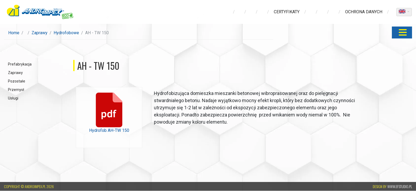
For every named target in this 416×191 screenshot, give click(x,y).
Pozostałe (16, 81)
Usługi (13, 98)
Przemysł (16, 90)
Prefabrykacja (20, 64)
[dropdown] (404, 12)
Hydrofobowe (66, 32)
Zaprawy (39, 32)
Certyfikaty (287, 11)
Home (13, 32)
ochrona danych (363, 11)
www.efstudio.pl (399, 186)
